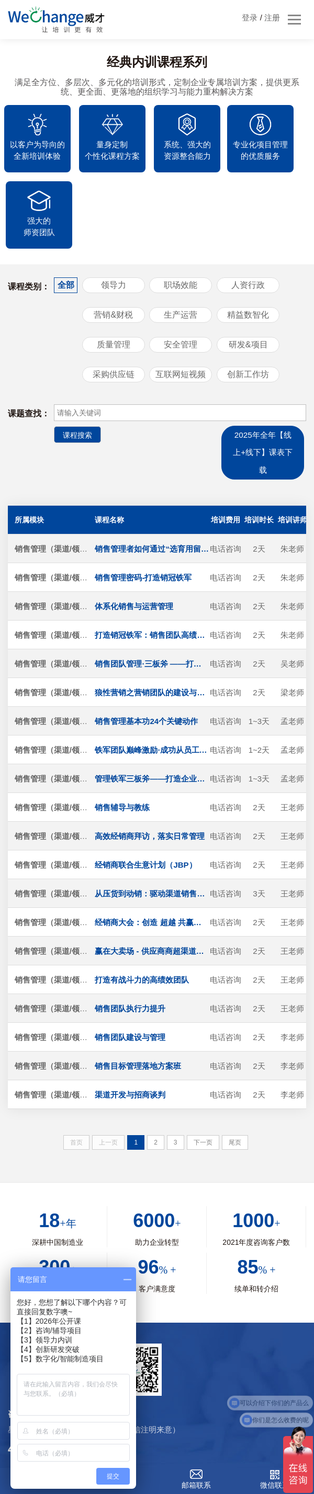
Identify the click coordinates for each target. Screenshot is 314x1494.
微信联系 (274, 1485)
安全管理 (180, 278)
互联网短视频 (180, 308)
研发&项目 (248, 278)
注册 (272, 17)
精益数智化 (248, 248)
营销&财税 (113, 248)
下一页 (203, 1078)
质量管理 (113, 278)
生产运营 (180, 248)
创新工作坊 (248, 308)
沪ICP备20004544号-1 (251, 1436)
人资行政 (248, 219)
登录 (249, 17)
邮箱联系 (196, 1485)
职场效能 (180, 219)
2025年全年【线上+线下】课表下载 (261, 388)
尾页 (235, 1078)
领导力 (113, 219)
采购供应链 (113, 308)
